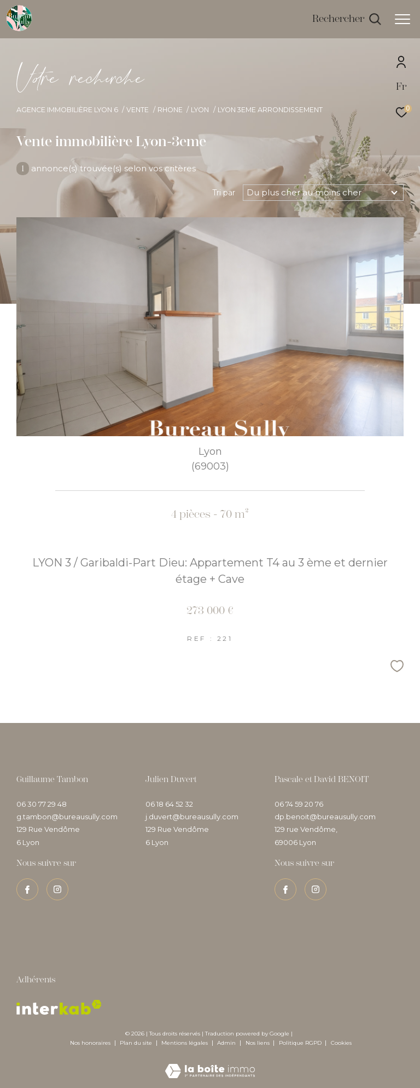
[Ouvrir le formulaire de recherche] (346, 19)
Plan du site (137, 1042)
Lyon (200, 110)
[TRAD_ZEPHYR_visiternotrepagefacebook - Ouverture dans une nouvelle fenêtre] (27, 889)
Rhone (170, 110)
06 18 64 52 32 (169, 804)
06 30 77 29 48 (41, 804)
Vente (137, 110)
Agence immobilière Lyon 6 (67, 110)
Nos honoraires (90, 1042)
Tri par (223, 192)
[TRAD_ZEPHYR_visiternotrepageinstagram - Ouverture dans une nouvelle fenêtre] (57, 889)
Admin (227, 1042)
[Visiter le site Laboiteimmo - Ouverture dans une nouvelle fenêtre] (210, 1064)
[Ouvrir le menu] (402, 19)
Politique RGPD (300, 1042)
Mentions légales (185, 1042)
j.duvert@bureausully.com (191, 816)
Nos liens (258, 1042)
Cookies (341, 1043)
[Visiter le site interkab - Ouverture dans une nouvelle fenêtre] (59, 1007)
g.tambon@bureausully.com (67, 816)
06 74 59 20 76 (299, 804)
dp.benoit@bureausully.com (325, 816)
